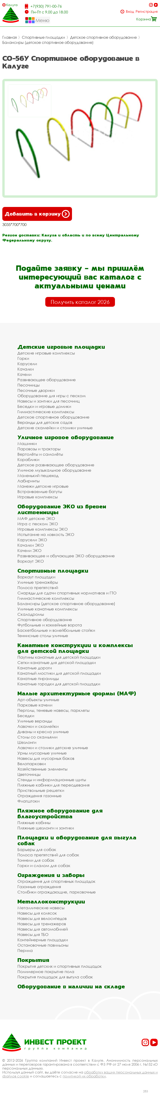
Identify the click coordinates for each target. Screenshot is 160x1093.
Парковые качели (34, 705)
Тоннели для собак (35, 860)
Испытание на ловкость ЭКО (45, 534)
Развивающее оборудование (46, 380)
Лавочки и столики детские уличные (52, 748)
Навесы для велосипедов (42, 918)
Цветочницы (28, 774)
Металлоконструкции (51, 901)
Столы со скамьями (37, 737)
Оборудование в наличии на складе (71, 986)
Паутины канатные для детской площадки (58, 657)
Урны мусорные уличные (42, 753)
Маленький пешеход (38, 475)
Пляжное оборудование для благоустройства (60, 813)
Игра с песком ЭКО (37, 524)
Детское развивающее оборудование (55, 465)
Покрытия (33, 960)
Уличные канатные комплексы (47, 609)
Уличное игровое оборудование (65, 437)
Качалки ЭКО (30, 545)
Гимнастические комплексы (45, 412)
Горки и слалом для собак (43, 865)
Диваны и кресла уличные (43, 732)
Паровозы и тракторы (38, 449)
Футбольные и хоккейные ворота (49, 625)
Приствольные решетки (40, 790)
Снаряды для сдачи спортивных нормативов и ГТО (67, 593)
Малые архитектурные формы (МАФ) (76, 693)
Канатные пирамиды (38, 678)
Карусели (27, 364)
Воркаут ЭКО (30, 561)
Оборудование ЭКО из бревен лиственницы (61, 509)
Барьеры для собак (36, 849)
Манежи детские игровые (43, 486)
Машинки (27, 443)
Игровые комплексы (37, 497)
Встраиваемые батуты (39, 491)
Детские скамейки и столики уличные (55, 428)
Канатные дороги (34, 668)
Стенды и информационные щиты (51, 780)
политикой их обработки (84, 1076)
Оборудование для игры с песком (51, 396)
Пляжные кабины (33, 823)
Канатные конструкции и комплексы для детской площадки (75, 648)
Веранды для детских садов (44, 422)
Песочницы (28, 385)
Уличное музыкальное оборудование (54, 470)
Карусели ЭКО (32, 540)
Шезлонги (26, 742)
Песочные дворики (36, 390)
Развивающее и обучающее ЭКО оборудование (66, 556)
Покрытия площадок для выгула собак (55, 977)
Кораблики (28, 459)
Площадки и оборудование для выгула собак (76, 840)
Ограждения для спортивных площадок (56, 881)
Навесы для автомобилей (42, 929)
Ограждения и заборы (51, 875)
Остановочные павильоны (42, 945)
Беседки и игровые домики (44, 406)
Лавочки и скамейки (38, 726)
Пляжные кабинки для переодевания (53, 785)
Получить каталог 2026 (80, 302)
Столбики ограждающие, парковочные (56, 892)
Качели (24, 374)
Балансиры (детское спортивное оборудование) (48, 42)
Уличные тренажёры (37, 582)
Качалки (25, 369)
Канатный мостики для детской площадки (59, 673)
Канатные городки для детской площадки (58, 684)
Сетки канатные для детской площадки (56, 662)
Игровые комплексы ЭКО (42, 529)
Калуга (12, 5)
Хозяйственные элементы (42, 769)
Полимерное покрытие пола (45, 972)
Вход (130, 11)
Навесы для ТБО (33, 934)
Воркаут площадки (36, 577)
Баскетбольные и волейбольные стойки (56, 630)
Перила (25, 950)
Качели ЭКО (29, 550)
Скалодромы (30, 614)
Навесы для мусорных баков (45, 758)
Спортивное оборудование (44, 620)
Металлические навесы (40, 908)
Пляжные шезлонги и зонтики (45, 828)
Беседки (25, 716)
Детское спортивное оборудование (103, 37)
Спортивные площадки (43, 37)
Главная (9, 37)
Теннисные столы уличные (42, 636)
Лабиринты (28, 481)
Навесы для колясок (37, 913)
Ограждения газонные (39, 796)
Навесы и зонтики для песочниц (48, 401)
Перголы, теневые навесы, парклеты (53, 710)
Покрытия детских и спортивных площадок (59, 966)
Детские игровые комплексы (46, 353)
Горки (23, 358)
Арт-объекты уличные (38, 700)
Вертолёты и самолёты (40, 454)
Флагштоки (28, 801)
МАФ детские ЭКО (36, 518)
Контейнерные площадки (42, 940)
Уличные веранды (34, 721)
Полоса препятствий (37, 588)
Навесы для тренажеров (41, 924)
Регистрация (147, 11)
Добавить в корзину (37, 214)
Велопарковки (31, 764)
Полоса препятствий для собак (48, 855)
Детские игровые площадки (61, 347)
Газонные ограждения (39, 887)
